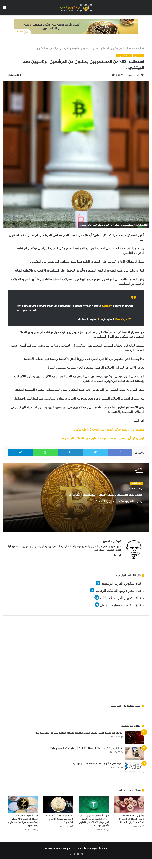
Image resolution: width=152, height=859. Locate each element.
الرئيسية (139, 48)
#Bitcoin (107, 306)
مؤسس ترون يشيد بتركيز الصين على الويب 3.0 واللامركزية (108, 430)
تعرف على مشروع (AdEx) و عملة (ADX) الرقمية (98, 762)
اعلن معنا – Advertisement (58, 847)
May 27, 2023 (124, 319)
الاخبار (129, 48)
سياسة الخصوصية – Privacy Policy (90, 847)
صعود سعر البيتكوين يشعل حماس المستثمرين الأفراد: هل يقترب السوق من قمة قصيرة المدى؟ (104, 500)
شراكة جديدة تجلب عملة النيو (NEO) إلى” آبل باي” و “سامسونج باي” (86, 747)
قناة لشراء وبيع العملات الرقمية (118, 589)
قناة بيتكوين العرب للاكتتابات (120, 597)
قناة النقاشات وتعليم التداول (120, 604)
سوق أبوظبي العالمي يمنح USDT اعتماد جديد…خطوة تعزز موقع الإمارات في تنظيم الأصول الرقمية (94, 820)
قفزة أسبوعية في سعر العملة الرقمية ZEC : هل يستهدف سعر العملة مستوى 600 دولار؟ (23, 820)
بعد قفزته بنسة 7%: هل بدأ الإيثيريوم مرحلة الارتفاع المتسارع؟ (58, 818)
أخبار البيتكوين (117, 48)
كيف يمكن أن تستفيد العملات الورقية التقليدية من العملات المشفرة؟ (103, 438)
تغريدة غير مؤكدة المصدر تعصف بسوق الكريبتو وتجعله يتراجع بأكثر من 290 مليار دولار (79, 732)
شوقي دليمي (132, 75)
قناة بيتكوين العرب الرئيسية (121, 582)
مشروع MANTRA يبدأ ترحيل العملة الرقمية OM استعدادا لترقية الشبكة (130, 818)
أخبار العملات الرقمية (122, 55)
